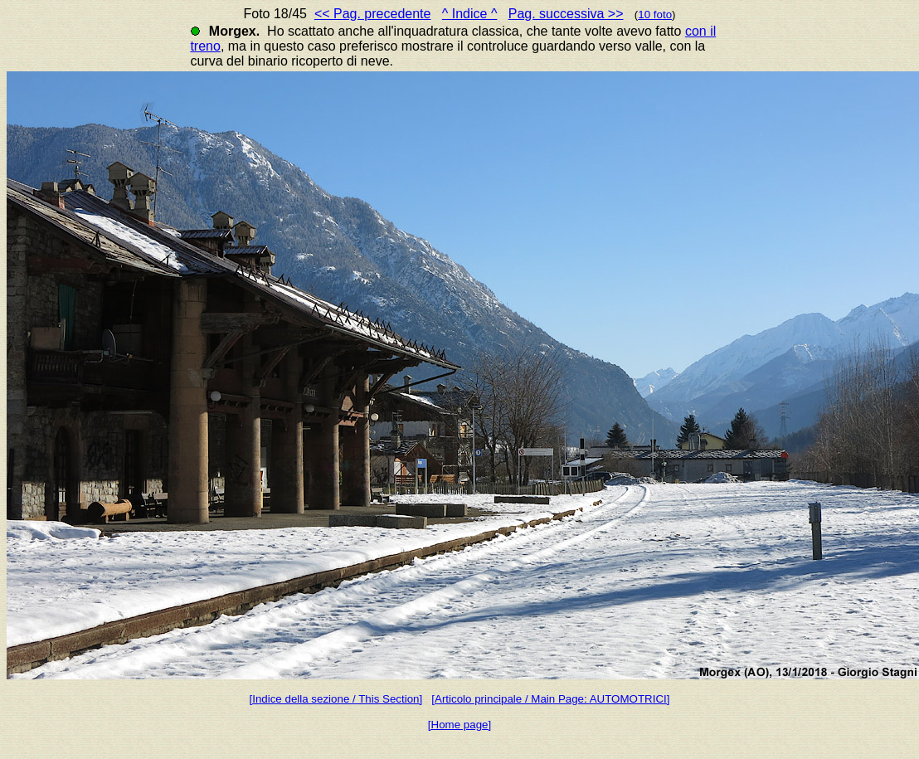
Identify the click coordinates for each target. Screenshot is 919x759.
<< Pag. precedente (372, 14)
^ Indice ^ (470, 14)
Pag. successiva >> (566, 14)
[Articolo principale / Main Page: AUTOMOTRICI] (550, 699)
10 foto (655, 14)
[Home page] (459, 724)
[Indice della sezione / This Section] (336, 699)
